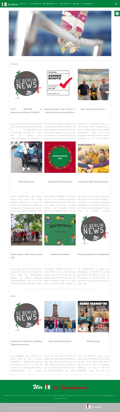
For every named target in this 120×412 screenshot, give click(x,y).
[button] (117, 13)
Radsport (69, 395)
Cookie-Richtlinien (48, 407)
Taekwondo (94, 395)
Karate (54, 395)
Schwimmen (85, 395)
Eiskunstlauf (23, 395)
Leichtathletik (61, 395)
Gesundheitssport (40, 395)
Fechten (31, 395)
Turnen (64, 398)
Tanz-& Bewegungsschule (107, 395)
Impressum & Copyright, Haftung (21, 407)
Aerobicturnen (9, 395)
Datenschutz (37, 407)
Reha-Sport (77, 395)
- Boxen (16, 395)
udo (48, 395)
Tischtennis (57, 398)
